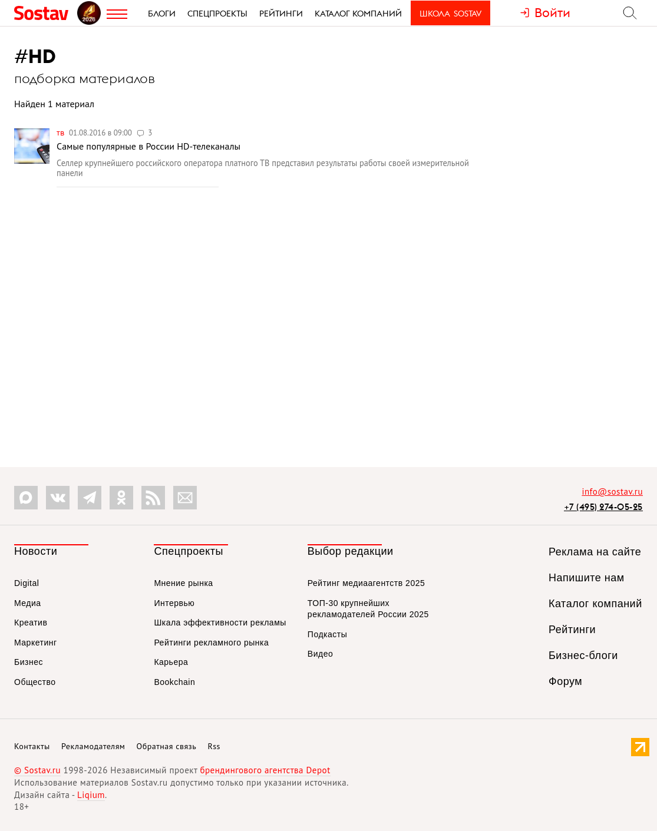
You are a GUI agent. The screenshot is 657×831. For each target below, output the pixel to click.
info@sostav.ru (612, 491)
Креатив (30, 622)
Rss (214, 746)
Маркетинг (35, 642)
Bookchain (174, 682)
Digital (26, 583)
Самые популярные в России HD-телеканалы (148, 146)
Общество (35, 682)
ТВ (61, 132)
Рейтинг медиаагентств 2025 (366, 583)
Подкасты (327, 634)
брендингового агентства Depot (265, 770)
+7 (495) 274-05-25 (603, 506)
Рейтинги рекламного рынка (211, 642)
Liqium (91, 794)
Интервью (174, 603)
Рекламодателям (93, 746)
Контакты (32, 746)
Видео (320, 653)
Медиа (27, 603)
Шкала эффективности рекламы (220, 622)
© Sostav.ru (37, 770)
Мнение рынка (183, 583)
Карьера (171, 662)
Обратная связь (167, 746)
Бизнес (28, 662)
